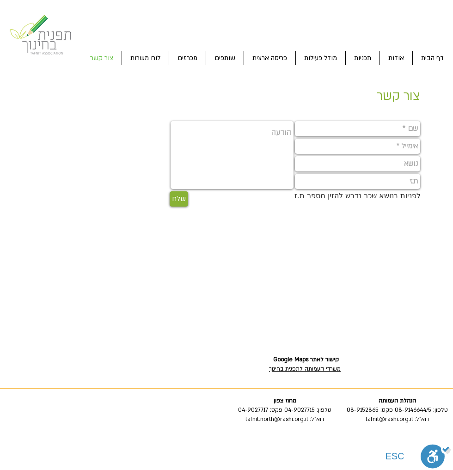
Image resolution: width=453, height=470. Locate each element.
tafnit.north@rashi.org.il (276, 419)
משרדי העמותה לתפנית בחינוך (305, 368)
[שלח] (179, 199)
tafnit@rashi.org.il (389, 419)
